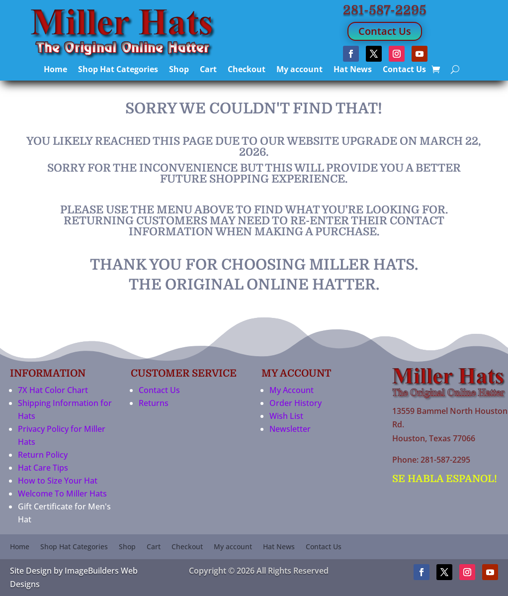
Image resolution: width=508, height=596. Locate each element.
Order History (295, 402)
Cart (208, 70)
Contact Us (384, 31)
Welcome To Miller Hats (62, 493)
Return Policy (43, 454)
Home (55, 70)
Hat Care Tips (43, 467)
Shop (179, 70)
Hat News (353, 70)
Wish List (286, 415)
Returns (154, 402)
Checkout (246, 70)
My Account (291, 390)
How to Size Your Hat (57, 480)
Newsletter (290, 428)
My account (299, 70)
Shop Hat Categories (118, 70)
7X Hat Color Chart (53, 390)
